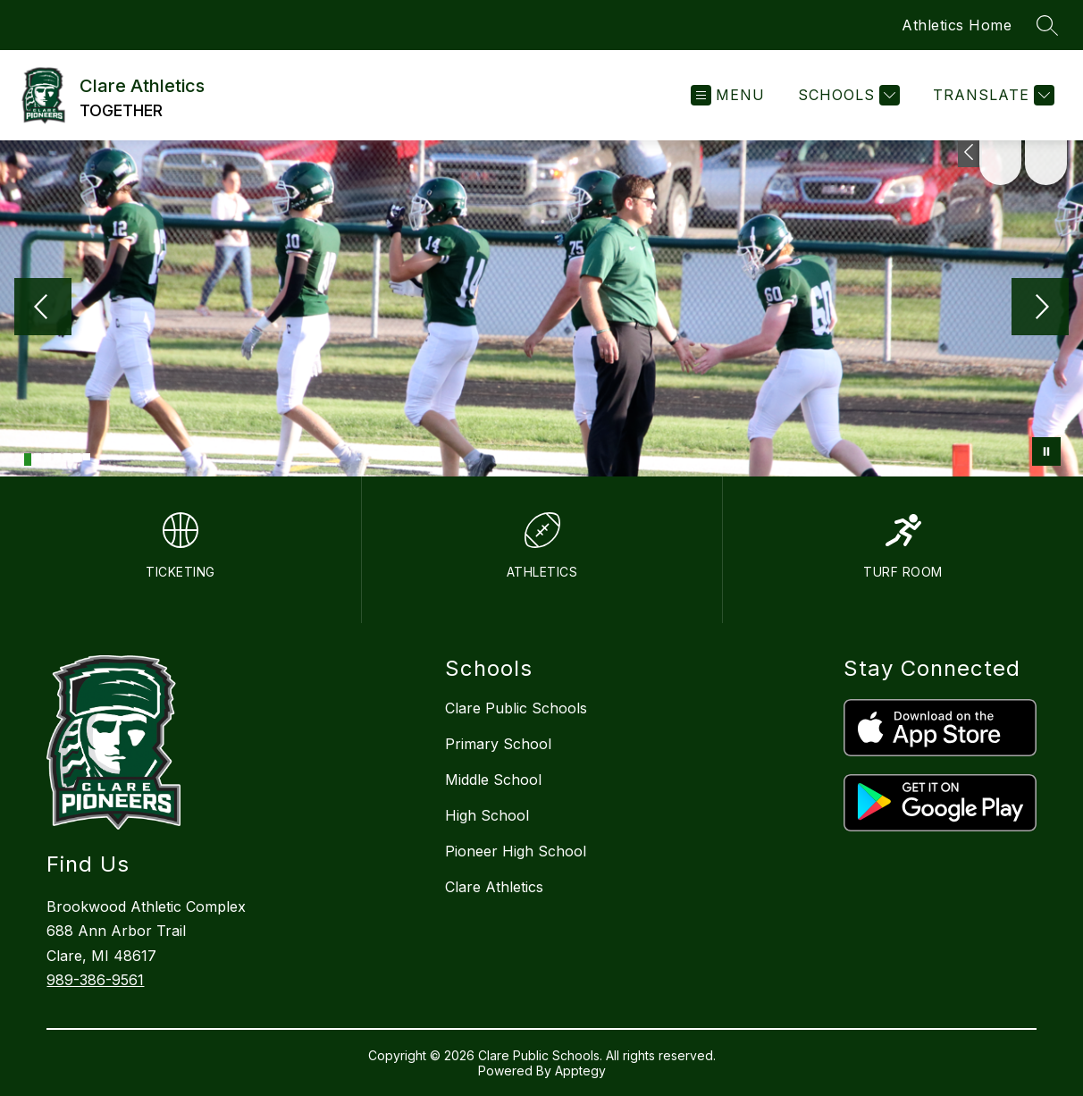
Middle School (493, 779)
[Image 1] (27, 459)
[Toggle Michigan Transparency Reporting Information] (970, 153)
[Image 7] (86, 456)
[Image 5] (67, 456)
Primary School (498, 744)
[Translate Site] (991, 95)
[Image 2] (37, 456)
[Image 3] (47, 456)
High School (487, 815)
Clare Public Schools (516, 708)
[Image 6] (76, 456)
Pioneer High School (515, 851)
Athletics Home (957, 25)
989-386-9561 (95, 980)
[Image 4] (57, 456)
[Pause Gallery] (1046, 451)
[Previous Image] (42, 308)
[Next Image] (1040, 308)
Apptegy (580, 1070)
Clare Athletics (494, 887)
